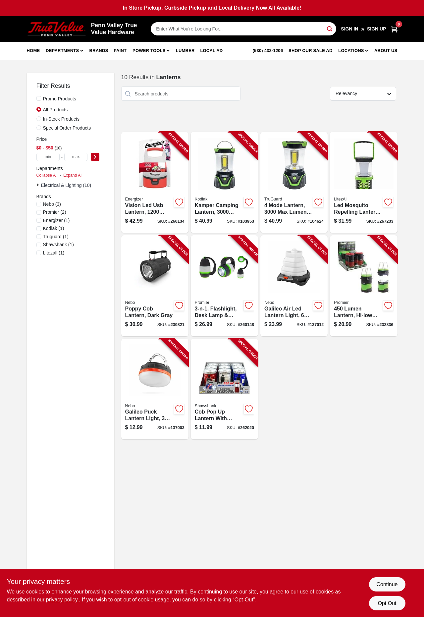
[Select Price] (95, 157)
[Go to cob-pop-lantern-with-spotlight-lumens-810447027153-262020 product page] (224, 389)
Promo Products (59, 98)
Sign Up (376, 28)
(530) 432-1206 (268, 50)
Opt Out (387, 603)
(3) (52, 204)
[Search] (330, 28)
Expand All (72, 175)
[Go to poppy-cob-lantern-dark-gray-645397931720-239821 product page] (154, 285)
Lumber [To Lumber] (185, 50)
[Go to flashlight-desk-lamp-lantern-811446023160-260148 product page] (224, 285)
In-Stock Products (61, 119)
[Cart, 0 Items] (394, 29)
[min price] (48, 157)
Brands (98, 50)
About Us (386, 50)
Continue (387, 584)
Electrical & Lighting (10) (66, 185)
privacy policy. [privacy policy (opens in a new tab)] (62, 599)
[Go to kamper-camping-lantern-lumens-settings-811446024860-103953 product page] (224, 182)
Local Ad (211, 50)
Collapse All (47, 175)
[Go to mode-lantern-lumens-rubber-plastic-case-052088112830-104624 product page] (294, 182)
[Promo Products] (38, 98)
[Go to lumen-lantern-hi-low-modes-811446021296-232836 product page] (363, 285)
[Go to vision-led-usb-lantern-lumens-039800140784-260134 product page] (154, 182)
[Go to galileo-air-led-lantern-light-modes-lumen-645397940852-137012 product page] (294, 285)
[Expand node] (38, 185)
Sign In (349, 28)
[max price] (75, 157)
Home (33, 50)
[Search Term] (243, 28)
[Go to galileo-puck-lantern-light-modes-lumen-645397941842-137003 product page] (154, 389)
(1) (56, 220)
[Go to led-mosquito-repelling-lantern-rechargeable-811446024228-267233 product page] (363, 182)
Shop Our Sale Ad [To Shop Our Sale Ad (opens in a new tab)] (311, 50)
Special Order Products (67, 128)
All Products (55, 109)
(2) (54, 212)
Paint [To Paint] (120, 50)
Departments (62, 50)
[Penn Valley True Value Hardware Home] (56, 29)
